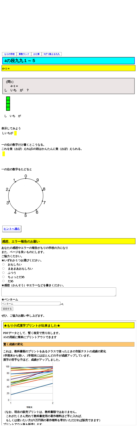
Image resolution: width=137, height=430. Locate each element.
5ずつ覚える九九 (52, 54)
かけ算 (36, 54)
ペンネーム (34, 305)
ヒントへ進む (11, 228)
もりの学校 (9, 54)
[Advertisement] (69, 26)
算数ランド (24, 54)
